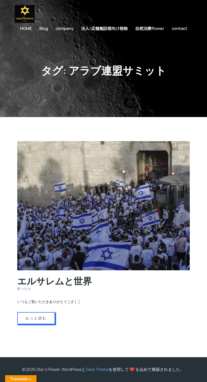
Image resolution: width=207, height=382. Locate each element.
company (65, 28)
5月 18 (23, 289)
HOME (26, 28)
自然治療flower (149, 28)
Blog (43, 28)
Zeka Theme (97, 369)
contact (179, 28)
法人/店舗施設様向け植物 (104, 28)
